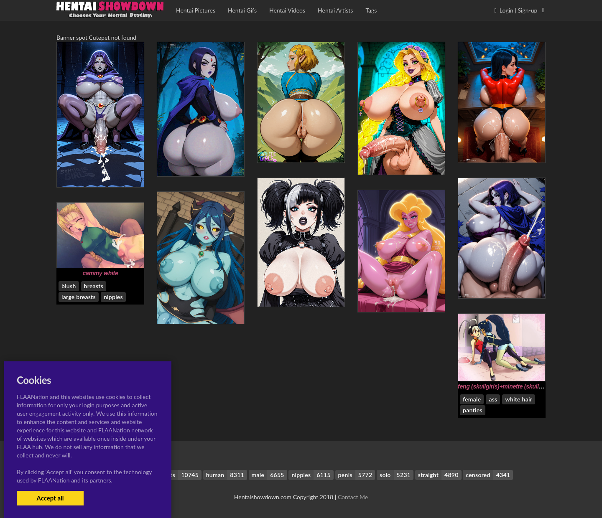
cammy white (100, 273)
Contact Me (353, 496)
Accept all (50, 498)
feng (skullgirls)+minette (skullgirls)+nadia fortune (524, 386)
